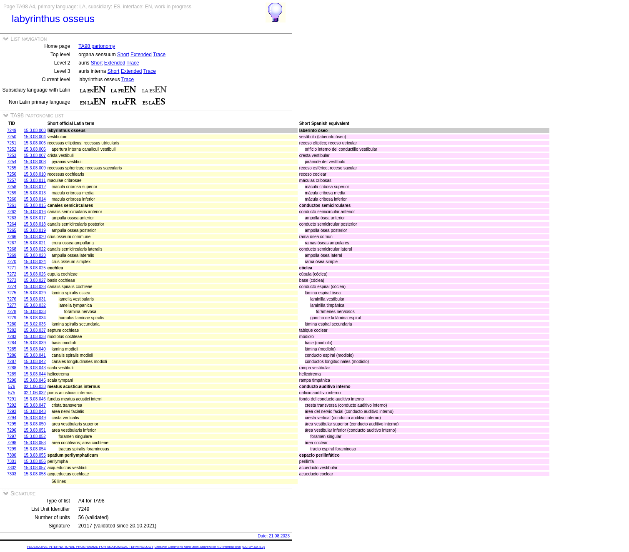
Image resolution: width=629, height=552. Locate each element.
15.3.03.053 (35, 442)
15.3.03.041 (35, 355)
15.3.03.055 (35, 455)
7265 (11, 230)
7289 (11, 374)
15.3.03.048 (35, 411)
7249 (11, 130)
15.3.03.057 (35, 467)
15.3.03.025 (35, 268)
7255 (11, 168)
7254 (11, 161)
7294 (11, 417)
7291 (11, 399)
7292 (11, 405)
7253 (11, 155)
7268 (11, 249)
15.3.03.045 (35, 380)
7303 (11, 474)
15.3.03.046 (35, 399)
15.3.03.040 (35, 349)
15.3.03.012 (35, 186)
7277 (11, 305)
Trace (159, 54)
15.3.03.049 (35, 417)
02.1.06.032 (35, 392)
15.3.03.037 (35, 330)
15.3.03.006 (35, 149)
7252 (11, 149)
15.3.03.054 (35, 449)
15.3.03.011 (35, 180)
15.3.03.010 (35, 174)
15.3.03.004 (35, 136)
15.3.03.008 (35, 161)
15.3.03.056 (35, 461)
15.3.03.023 (35, 255)
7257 (11, 180)
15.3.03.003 (35, 130)
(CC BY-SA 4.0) (253, 547)
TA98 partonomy (96, 46)
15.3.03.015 (35, 205)
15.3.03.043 (35, 368)
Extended (141, 54)
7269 (11, 255)
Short (123, 54)
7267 (11, 243)
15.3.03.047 (35, 405)
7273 (11, 280)
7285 (11, 349)
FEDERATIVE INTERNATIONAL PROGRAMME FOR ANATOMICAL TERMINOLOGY (90, 547)
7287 (11, 361)
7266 (11, 236)
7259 (11, 193)
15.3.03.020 (35, 236)
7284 (11, 343)
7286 (11, 355)
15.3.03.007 (35, 155)
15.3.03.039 (35, 343)
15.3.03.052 (35, 436)
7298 (11, 442)
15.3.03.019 (35, 230)
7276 (11, 299)
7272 (11, 274)
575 (11, 392)
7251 (11, 143)
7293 (11, 411)
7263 (11, 218)
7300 (11, 455)
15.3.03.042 (35, 361)
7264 (11, 224)
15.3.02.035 (35, 324)
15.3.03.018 (35, 224)
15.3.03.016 (35, 211)
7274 (11, 286)
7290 (11, 380)
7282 (11, 330)
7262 (11, 211)
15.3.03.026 (35, 274)
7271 (11, 268)
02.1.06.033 (35, 386)
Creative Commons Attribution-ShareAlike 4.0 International (197, 547)
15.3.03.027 (35, 280)
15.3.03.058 (35, 474)
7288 (11, 368)
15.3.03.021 (35, 243)
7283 (11, 336)
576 (11, 386)
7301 (11, 461)
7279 (11, 318)
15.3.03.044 (35, 374)
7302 (11, 467)
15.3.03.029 (35, 293)
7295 (11, 424)
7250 (11, 136)
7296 (11, 430)
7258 (11, 186)
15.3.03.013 (35, 193)
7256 (11, 174)
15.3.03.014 (35, 199)
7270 (11, 261)
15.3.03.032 (35, 305)
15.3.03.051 (35, 430)
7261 (11, 205)
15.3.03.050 (35, 424)
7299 (11, 449)
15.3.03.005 (35, 143)
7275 (11, 293)
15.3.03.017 (35, 218)
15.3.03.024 (35, 261)
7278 (11, 311)
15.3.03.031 (35, 299)
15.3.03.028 (35, 286)
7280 (11, 324)
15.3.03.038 (35, 336)
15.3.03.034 (35, 318)
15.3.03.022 (35, 249)
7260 (11, 199)
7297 (11, 436)
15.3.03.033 (35, 311)
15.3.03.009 (35, 168)
